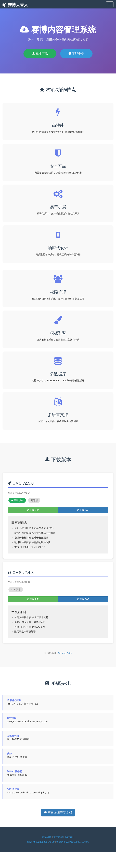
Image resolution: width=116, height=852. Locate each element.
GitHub (61, 653)
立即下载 (40, 53)
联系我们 (69, 836)
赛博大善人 (15, 4)
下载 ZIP (33, 510)
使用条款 (58, 836)
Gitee (69, 653)
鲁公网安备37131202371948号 (72, 841)
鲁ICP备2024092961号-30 (41, 841)
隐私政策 (46, 836)
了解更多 (76, 53)
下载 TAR (83, 510)
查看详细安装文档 (58, 812)
